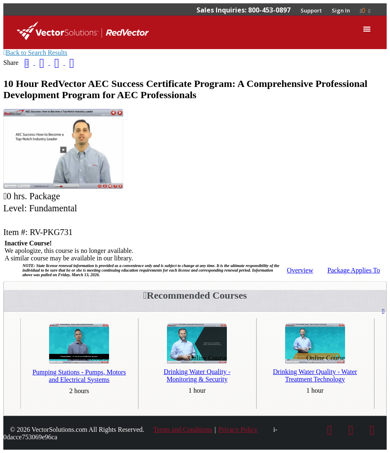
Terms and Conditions (183, 429)
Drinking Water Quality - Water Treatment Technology (315, 375)
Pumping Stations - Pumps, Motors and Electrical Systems (79, 376)
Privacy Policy (238, 429)
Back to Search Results (35, 52)
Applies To (353, 270)
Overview (300, 270)
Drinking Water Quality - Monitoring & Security (197, 375)
